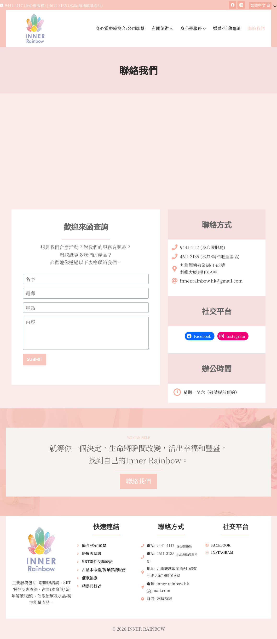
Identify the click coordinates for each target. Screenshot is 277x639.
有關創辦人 (162, 28)
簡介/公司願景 (94, 545)
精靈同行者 (91, 586)
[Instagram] (241, 5)
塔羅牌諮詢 (91, 553)
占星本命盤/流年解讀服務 (104, 569)
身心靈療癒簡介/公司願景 (120, 28)
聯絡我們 (256, 28)
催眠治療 (89, 578)
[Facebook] (232, 5)
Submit (34, 359)
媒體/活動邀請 (227, 28)
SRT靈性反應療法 (97, 561)
